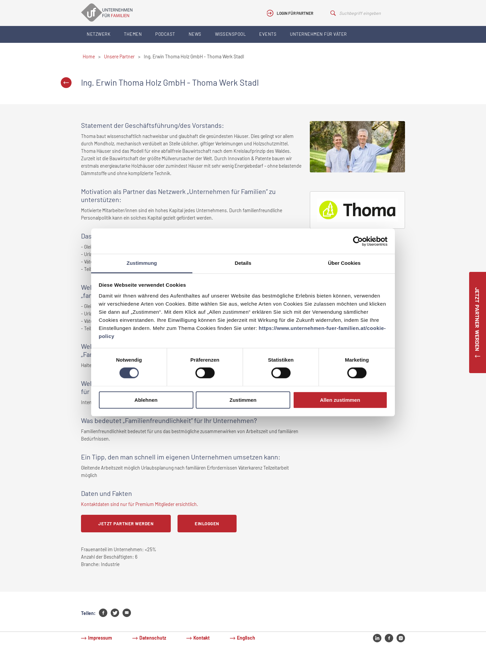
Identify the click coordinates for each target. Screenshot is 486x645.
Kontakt (201, 638)
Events (267, 34)
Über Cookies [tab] (344, 263)
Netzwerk (98, 34)
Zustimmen (243, 400)
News (195, 34)
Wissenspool (230, 34)
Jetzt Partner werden (126, 523)
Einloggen (207, 523)
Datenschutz (152, 638)
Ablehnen (145, 400)
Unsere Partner (119, 56)
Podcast (165, 34)
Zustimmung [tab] (142, 263)
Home (89, 56)
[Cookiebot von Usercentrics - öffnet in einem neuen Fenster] (357, 241)
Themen (133, 34)
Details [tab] (243, 263)
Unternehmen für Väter (318, 34)
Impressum (100, 638)
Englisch (246, 638)
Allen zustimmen (340, 400)
